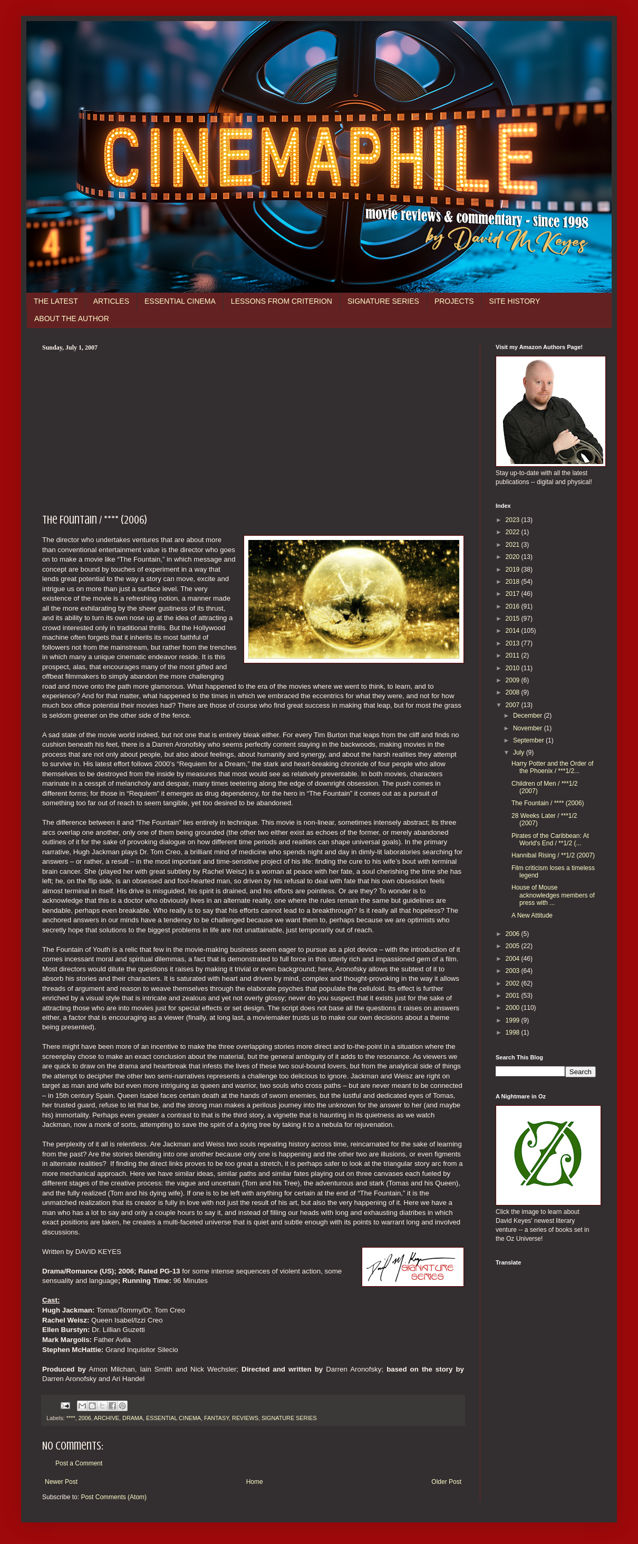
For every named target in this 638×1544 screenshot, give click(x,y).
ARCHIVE (106, 1418)
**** (70, 1418)
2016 (513, 606)
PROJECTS (454, 301)
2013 (513, 643)
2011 (513, 655)
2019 (513, 569)
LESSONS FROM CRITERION (281, 301)
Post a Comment (78, 1463)
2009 (513, 680)
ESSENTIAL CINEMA (180, 301)
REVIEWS (245, 1418)
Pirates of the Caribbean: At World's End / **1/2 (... (550, 839)
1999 (513, 1020)
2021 (513, 544)
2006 (85, 1418)
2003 (513, 970)
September (529, 740)
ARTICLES (111, 301)
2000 (513, 1007)
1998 (513, 1032)
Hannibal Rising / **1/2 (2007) (553, 855)
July (519, 752)
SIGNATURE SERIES (383, 301)
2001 (513, 995)
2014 (513, 630)
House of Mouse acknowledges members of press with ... (553, 895)
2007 (513, 705)
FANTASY (216, 1418)
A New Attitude (532, 915)
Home (254, 1481)
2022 (513, 532)
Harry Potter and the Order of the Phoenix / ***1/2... (552, 767)
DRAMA (132, 1418)
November (528, 728)
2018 (513, 581)
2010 (513, 668)
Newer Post (61, 1481)
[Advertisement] (253, 431)
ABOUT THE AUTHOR (71, 318)
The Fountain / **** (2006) (547, 803)
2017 (513, 593)
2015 (513, 618)
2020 (513, 557)
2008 (513, 692)
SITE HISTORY (514, 301)
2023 (513, 520)
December (528, 715)
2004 (513, 958)
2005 (513, 946)
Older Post (446, 1481)
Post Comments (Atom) (114, 1497)
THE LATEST (56, 301)
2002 (513, 983)
